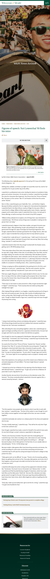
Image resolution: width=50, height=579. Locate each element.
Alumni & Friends (25, 558)
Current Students (25, 550)
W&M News (9, 123)
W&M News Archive (25, 63)
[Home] (11, 3)
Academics (25, 573)
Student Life (25, 576)
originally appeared (18, 181)
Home (3, 123)
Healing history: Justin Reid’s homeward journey (16, 505)
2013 (28, 123)
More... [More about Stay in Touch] (39, 520)
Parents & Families (25, 555)
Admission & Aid (25, 570)
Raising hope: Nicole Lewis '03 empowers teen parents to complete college (23, 500)
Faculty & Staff (25, 552)
